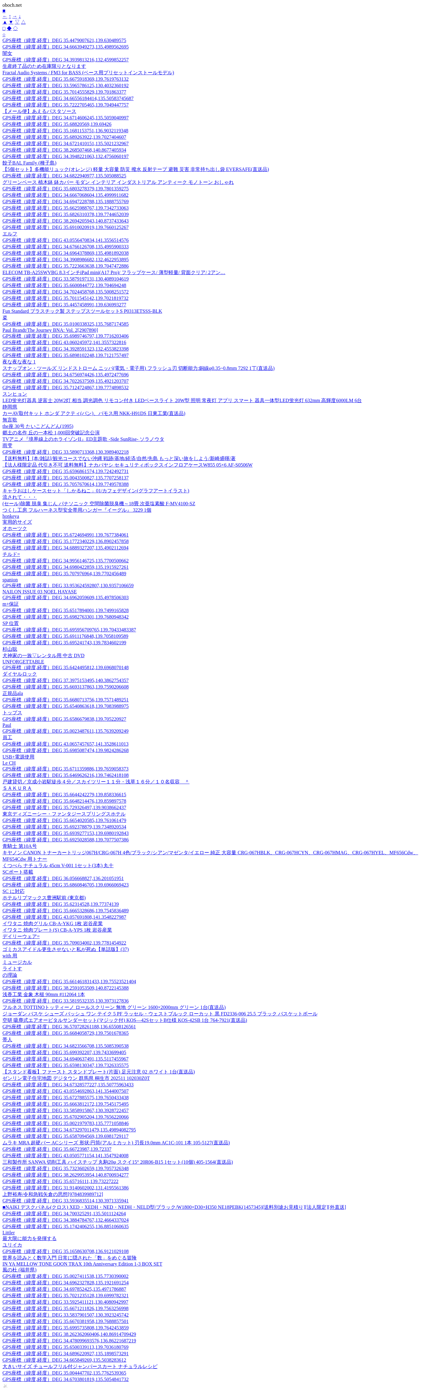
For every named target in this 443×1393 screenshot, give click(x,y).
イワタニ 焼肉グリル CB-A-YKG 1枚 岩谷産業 (52, 923)
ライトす (12, 968)
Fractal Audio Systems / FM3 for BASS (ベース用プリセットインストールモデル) (88, 72)
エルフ (9, 233)
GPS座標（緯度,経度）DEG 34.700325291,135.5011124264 (64, 1213)
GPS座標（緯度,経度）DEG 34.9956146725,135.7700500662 (65, 560)
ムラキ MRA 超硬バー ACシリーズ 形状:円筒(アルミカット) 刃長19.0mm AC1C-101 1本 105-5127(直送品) (116, 1142)
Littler (8, 1232)
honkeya (10, 516)
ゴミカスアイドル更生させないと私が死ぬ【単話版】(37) (65, 949)
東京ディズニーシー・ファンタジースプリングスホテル (64, 814)
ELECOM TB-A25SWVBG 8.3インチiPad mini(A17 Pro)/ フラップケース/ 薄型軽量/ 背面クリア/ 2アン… (113, 272)
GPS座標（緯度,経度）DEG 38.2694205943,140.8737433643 (65, 220)
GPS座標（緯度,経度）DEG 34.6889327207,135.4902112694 (65, 547)
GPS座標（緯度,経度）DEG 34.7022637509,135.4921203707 (65, 381)
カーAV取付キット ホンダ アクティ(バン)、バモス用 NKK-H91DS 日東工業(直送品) (93, 413)
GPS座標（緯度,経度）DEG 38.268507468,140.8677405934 (64, 150)
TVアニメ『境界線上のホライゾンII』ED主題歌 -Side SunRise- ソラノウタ (83, 439)
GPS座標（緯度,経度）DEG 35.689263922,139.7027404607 (64, 137)
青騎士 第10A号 (19, 846)
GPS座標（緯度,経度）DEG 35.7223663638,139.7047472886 (65, 266)
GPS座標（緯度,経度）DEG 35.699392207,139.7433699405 (64, 1052)
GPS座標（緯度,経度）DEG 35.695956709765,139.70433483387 (69, 629)
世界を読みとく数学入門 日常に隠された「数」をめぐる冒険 (69, 1257)
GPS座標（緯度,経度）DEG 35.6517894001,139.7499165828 (65, 610)
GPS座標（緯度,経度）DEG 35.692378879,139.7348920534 (64, 826)
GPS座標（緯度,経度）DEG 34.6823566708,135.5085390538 (65, 1046)
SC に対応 (13, 891)
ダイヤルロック (19, 674)
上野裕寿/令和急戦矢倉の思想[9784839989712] (52, 1194)
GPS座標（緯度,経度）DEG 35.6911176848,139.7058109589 (65, 636)
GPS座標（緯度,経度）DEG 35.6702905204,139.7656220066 (65, 1116)
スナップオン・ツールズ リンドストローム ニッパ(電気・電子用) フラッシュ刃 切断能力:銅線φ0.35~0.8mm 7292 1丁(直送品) (138, 368)
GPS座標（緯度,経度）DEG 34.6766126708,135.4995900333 (65, 246)
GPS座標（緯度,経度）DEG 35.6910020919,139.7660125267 (65, 227)
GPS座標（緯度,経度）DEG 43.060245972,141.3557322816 (64, 342)
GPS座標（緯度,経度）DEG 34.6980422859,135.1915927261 (65, 567)
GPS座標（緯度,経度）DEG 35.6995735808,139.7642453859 (65, 1327)
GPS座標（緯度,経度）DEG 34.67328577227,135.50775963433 (68, 1084)
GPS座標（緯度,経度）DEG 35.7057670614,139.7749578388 (65, 484)
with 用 (9, 955)
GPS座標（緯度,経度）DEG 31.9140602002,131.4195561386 (65, 1187)
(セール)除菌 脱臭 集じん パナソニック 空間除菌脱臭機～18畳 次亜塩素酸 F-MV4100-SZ (98, 503)
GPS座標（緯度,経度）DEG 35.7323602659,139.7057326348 (65, 1168)
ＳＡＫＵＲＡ (17, 788)
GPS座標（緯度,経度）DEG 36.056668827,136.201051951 (63, 878)
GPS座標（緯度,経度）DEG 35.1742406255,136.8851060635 (65, 1226)
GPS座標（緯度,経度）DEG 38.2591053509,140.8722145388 (65, 988)
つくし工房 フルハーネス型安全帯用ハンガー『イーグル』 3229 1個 (76, 510)
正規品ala (12, 693)
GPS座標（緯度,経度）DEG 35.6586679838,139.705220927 (64, 719)
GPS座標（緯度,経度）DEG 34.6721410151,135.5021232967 (65, 143)
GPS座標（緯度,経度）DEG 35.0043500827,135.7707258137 (65, 477)
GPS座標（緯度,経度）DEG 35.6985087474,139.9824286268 (65, 750)
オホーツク (14, 528)
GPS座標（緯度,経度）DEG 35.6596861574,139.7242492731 (65, 471)
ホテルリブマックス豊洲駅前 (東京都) (44, 897)
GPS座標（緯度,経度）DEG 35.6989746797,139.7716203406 (65, 336)
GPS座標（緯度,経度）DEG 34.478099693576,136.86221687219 (69, 1340)
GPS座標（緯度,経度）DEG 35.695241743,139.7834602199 (64, 642)
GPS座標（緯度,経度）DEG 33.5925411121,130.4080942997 (65, 1302)
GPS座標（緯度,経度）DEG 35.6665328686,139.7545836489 (65, 910)
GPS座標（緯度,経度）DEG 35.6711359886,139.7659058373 (65, 768)
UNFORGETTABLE (23, 661)
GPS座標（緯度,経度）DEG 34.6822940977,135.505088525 (64, 175)
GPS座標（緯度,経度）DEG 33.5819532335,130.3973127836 (65, 1000)
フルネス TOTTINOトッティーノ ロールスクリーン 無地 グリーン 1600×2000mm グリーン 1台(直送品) (114, 1007)
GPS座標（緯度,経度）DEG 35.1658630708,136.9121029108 (65, 1251)
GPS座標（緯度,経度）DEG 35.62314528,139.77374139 (60, 904)
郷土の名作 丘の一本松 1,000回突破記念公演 (51, 432)
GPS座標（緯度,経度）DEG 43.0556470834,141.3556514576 (65, 240)
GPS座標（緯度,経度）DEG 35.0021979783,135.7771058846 (65, 1123)
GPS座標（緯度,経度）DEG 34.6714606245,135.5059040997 (65, 117)
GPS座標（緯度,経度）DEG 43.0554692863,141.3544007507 (65, 1091)
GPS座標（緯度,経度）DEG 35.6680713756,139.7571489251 (65, 699)
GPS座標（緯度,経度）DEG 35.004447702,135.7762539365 (64, 1373)
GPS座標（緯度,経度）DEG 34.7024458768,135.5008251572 (65, 291)
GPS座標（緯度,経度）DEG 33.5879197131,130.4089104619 (65, 278)
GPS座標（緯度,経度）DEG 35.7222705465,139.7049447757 (65, 104)
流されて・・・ (19, 497)
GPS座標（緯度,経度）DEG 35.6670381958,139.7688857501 (65, 1321)
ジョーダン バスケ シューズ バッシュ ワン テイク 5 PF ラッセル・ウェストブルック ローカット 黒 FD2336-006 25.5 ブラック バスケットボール (159, 1013)
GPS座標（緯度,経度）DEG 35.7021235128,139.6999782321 (65, 1295)
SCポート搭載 (17, 872)
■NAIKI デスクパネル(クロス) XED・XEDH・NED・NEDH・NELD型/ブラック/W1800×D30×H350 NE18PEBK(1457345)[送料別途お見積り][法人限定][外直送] (174, 1207)
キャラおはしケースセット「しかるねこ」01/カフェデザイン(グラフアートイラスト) (95, 490)
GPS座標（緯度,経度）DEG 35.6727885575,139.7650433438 (65, 1097)
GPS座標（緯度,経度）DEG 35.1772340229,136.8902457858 (65, 541)
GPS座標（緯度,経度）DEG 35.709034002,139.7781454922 (64, 942)
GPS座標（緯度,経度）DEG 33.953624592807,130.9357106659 (68, 585)
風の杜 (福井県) (19, 1269)
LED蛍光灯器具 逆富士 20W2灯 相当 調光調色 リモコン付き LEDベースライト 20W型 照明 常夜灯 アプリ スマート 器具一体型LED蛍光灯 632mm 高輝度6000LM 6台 (182, 400)
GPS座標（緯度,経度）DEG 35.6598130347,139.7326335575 (65, 1065)
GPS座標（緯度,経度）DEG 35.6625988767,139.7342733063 (65, 208)
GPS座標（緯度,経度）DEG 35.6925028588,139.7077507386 (65, 839)
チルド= (11, 554)
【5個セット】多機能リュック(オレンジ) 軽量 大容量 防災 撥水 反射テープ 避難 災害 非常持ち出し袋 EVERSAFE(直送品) (135, 169)
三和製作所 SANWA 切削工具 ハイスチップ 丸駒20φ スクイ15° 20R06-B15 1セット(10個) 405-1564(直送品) (117, 1162)
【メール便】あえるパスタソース (39, 111)
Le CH (9, 763)
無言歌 (9, 419)
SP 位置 (10, 623)
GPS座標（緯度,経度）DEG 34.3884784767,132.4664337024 (65, 1220)
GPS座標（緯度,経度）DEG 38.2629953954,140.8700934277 (65, 1175)
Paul (6, 725)
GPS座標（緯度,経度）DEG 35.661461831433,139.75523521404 (69, 981)
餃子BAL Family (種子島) (29, 162)
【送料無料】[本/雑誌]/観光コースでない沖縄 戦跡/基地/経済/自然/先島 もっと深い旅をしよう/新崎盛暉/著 (119, 458)
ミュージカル (17, 962)
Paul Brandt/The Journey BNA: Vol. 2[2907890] (50, 330)
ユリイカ (12, 1244)
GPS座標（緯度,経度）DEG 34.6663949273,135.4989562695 (65, 46)
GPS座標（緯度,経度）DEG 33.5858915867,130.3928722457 (65, 1110)
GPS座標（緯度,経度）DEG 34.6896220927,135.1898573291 (65, 1353)
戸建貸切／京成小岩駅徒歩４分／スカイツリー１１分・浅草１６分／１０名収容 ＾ (96, 781)
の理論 (9, 975)
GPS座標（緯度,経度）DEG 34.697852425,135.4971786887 (64, 1289)
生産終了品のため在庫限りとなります (44, 66)
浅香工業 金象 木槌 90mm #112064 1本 (43, 994)
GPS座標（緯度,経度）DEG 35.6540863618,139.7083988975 (65, 706)
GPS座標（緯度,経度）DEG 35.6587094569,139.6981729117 (65, 1136)
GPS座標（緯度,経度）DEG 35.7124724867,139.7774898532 (65, 387)
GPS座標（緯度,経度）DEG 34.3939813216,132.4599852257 (65, 59)
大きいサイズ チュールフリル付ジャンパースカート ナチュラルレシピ (80, 1366)
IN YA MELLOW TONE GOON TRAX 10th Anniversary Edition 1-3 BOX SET (82, 1264)
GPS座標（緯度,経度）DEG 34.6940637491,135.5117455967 (65, 1058)
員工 (7, 737)
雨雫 (7, 445)
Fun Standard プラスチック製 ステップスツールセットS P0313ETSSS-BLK (82, 311)
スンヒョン (14, 394)
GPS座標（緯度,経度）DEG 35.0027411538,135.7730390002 (65, 1276)
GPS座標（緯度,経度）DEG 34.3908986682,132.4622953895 (65, 259)
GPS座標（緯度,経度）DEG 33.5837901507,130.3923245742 (65, 1314)
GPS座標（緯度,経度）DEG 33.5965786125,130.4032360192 (65, 85)
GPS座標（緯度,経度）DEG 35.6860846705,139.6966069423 (65, 884)
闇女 (7, 53)
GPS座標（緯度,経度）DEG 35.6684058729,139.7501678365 (65, 1033)
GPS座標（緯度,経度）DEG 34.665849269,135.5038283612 (64, 1360)
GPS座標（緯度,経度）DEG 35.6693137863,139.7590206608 (65, 686)
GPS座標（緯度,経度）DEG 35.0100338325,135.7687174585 (65, 324)
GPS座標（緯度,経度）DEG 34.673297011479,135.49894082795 (69, 1129)
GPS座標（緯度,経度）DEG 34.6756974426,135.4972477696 (65, 374)
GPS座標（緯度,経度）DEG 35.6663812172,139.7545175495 (65, 1104)
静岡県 (9, 406)
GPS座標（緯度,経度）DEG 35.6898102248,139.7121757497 (65, 355)
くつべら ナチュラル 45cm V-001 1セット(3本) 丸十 (58, 865)
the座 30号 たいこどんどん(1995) (37, 426)
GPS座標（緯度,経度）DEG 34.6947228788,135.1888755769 (65, 201)
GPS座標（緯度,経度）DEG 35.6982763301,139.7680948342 (65, 616)
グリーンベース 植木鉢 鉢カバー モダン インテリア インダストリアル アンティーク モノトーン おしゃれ (118, 182)
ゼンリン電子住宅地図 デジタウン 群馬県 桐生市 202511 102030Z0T (76, 1078)
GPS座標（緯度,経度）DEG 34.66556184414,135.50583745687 (68, 98)
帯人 (7, 1039)
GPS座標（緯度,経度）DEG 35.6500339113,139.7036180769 (65, 1347)
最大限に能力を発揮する (29, 1238)
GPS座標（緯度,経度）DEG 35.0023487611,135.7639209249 (65, 731)
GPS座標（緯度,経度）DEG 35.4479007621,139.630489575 (64, 40)
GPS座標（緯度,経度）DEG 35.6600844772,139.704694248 (64, 285)
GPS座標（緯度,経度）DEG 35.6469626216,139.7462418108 (65, 775)
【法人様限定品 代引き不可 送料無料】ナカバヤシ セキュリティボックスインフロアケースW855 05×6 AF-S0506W (127, 465)
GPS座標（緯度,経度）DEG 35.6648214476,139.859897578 (64, 801)
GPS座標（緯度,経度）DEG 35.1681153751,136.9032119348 (65, 130)
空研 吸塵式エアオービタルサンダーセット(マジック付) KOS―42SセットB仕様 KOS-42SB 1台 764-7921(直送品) (124, 1020)
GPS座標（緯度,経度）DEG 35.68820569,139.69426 (56, 124)
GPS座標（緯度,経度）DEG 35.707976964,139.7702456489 (64, 573)
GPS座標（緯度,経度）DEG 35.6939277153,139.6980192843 (65, 833)
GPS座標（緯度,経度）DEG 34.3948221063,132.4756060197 (65, 156)
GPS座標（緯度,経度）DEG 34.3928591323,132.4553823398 (65, 348)
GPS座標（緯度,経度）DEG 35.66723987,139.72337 (56, 1149)
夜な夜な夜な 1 (19, 361)
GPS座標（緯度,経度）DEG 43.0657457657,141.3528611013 (65, 744)
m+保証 (10, 604)
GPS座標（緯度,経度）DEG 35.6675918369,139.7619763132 (65, 79)
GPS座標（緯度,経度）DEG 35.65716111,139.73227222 (60, 1181)
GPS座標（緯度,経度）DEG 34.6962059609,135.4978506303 (65, 597)
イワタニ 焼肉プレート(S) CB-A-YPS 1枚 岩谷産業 (57, 930)
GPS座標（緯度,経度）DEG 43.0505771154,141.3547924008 (65, 1155)
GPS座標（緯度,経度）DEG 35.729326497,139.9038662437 (64, 807)
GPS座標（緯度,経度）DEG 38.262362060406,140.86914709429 (69, 1334)
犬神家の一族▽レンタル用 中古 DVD (43, 655)
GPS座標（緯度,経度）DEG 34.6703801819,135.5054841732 (65, 1379)
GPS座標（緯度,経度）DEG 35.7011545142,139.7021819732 (65, 298)
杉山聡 (9, 649)
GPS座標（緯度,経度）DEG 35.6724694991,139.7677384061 (65, 534)
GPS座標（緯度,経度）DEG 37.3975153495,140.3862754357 (65, 680)
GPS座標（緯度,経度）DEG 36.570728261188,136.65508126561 (69, 1026)
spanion (10, 579)
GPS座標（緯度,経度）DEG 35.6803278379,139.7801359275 (65, 188)
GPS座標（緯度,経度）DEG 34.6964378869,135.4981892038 (65, 253)
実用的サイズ (17, 522)
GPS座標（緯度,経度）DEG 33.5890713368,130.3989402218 (65, 452)
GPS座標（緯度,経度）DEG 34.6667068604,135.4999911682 (65, 195)
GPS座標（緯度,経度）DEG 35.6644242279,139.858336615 (64, 794)
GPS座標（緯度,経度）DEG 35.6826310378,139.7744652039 (65, 214)
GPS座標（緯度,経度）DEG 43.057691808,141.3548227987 (64, 917)
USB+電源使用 (18, 756)
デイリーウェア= (21, 936)
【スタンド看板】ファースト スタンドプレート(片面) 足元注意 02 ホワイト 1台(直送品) (98, 1071)
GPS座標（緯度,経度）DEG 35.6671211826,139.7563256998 (65, 1308)
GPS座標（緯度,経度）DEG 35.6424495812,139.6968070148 (65, 667)
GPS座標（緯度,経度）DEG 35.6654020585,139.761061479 (64, 820)
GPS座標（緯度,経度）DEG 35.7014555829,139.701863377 (64, 92)
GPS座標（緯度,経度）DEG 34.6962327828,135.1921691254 (65, 1282)
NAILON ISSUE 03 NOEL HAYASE (39, 591)
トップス (12, 712)
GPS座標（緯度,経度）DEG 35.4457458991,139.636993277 (64, 304)
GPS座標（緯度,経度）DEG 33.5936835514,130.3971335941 (65, 1200)
